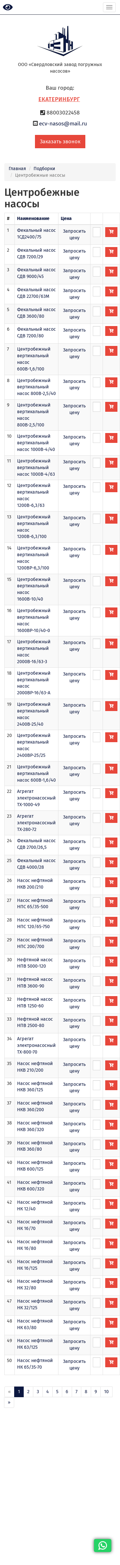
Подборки (44, 168)
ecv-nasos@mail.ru (63, 123)
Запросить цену (74, 234)
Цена (66, 218)
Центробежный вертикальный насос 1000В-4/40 (36, 442)
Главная (17, 168)
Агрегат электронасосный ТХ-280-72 (36, 822)
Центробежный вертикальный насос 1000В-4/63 (36, 467)
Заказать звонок (60, 141)
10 (106, 1391)
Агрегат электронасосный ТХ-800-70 (36, 1045)
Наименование (33, 218)
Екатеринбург (59, 99)
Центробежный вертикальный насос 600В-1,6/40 (36, 773)
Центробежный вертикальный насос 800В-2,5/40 (36, 387)
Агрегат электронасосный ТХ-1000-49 (36, 798)
